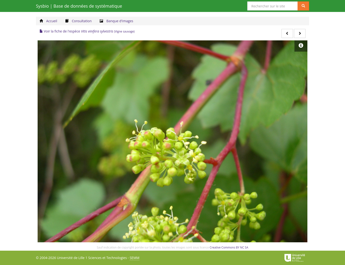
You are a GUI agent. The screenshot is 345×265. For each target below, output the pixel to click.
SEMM (134, 257)
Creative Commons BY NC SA (229, 247)
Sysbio (79, 6)
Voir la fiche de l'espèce (87, 31)
